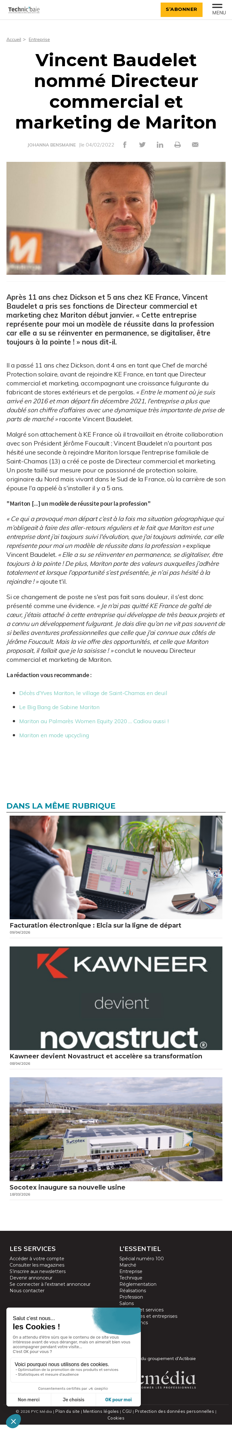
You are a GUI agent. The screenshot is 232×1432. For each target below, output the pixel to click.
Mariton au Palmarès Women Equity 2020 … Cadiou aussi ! (106, 720)
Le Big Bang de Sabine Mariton (65, 706)
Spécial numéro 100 (141, 1273)
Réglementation (137, 1298)
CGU (119, 1425)
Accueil (14, 39)
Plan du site (61, 1425)
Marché (127, 1279)
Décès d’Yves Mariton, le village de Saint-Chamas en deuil (104, 692)
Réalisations (132, 1305)
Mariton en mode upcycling (59, 735)
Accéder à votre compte (37, 1273)
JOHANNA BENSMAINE (52, 144)
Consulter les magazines (37, 1279)
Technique (130, 1292)
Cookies (214, 1425)
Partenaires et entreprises (148, 1330)
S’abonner (179, 9)
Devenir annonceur (31, 1292)
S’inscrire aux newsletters (38, 1285)
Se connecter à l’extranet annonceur (50, 1298)
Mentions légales (93, 1425)
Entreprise (42, 39)
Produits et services (141, 1324)
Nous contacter (27, 1305)
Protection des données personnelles (165, 1425)
